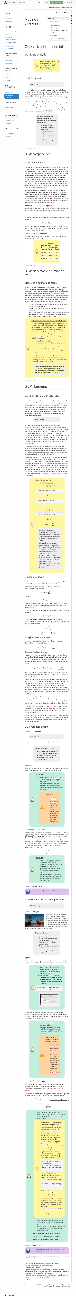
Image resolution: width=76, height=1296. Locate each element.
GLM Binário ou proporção (58, 38)
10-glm (54, 63)
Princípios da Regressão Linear (10, 38)
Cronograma (8, 21)
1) (52, 453)
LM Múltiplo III (9, 80)
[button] (46, 2)
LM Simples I (8, 60)
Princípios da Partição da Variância (11, 43)
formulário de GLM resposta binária (55, 891)
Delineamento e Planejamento (9, 47)
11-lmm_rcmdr (9, 107)
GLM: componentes (56, 28)
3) (29, 623)
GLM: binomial (53, 35)
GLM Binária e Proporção (9, 96)
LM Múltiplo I (8, 75)
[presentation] (67, 194)
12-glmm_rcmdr (9, 110)
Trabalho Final (9, 133)
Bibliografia (8, 123)
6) (46, 1093)
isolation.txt (53, 742)
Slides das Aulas (9, 120)
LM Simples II (9, 63)
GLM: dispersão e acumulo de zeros (59, 31)
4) (36, 675)
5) (29, 1090)
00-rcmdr (7, 35)
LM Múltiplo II (8, 78)
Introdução (8, 18)
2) (50, 548)
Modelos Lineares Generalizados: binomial (56, 22)
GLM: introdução (55, 25)
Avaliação (7, 136)
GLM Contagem (9, 92)
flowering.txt (55, 967)
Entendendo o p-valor (11, 32)
